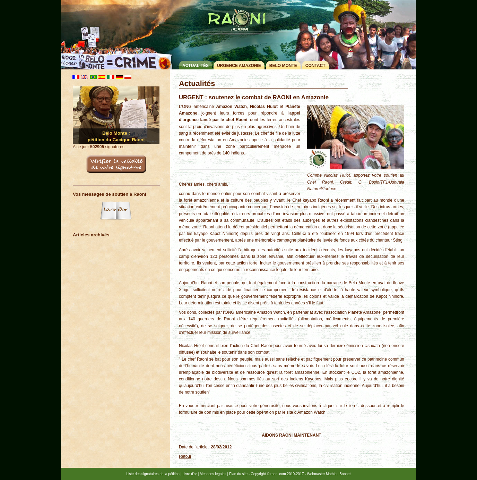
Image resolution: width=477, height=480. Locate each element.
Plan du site (238, 474)
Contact (315, 65)
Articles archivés (91, 234)
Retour (185, 456)
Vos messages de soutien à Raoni (109, 194)
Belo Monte (283, 65)
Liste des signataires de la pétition (153, 474)
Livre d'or (189, 474)
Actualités (195, 65)
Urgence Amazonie (239, 65)
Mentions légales (213, 474)
